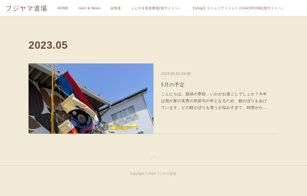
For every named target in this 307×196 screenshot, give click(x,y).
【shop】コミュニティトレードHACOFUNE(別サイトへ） (238, 8)
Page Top (153, 159)
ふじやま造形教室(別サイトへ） (156, 8)
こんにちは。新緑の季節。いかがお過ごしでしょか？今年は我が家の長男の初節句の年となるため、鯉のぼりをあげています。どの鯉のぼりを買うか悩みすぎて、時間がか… (214, 101)
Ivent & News (89, 8)
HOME (63, 8)
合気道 (116, 8)
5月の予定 (173, 84)
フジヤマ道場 (26, 8)
